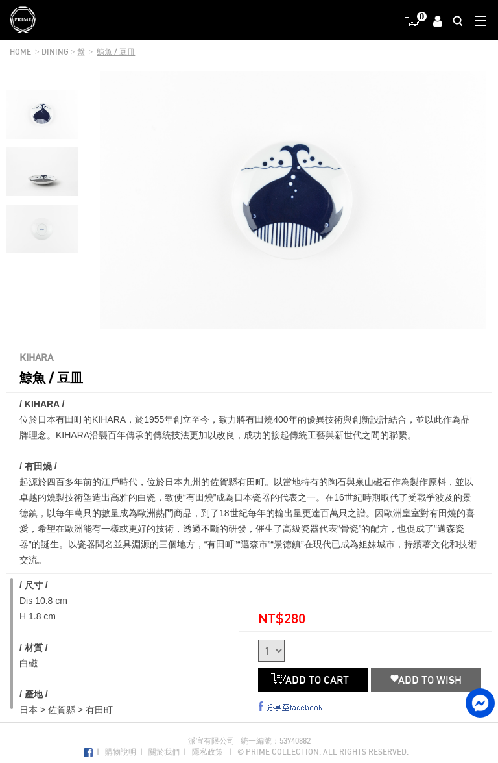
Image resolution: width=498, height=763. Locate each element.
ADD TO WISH (426, 679)
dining (55, 51)
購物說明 (120, 752)
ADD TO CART (313, 679)
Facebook (88, 753)
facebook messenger (480, 703)
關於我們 (164, 752)
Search (458, 21)
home (20, 51)
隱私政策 (207, 752)
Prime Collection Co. (23, 20)
